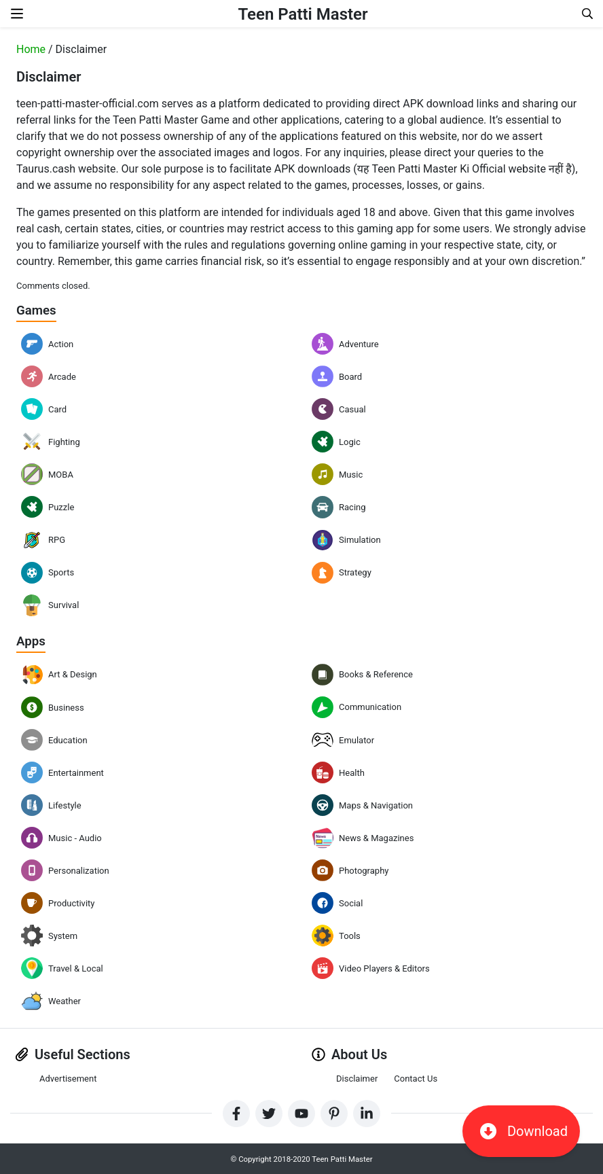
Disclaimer (357, 1078)
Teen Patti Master (302, 13)
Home (30, 49)
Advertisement (67, 1078)
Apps (32, 640)
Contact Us (415, 1078)
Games (37, 310)
